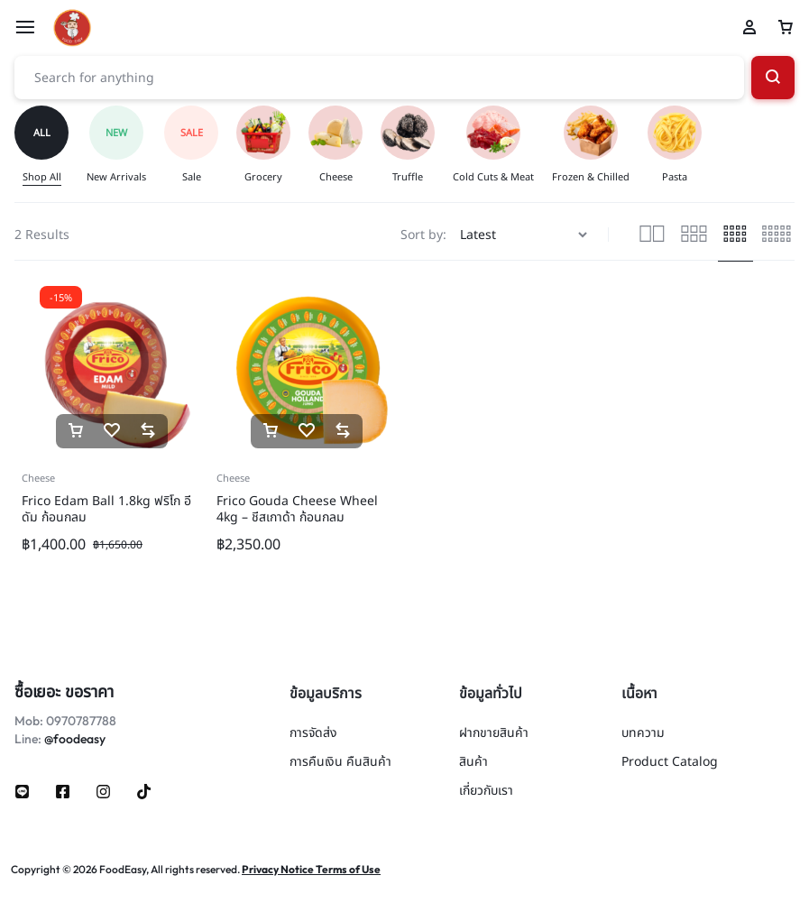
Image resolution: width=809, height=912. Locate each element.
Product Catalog (669, 762)
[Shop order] (525, 235)
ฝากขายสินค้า (494, 734)
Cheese (38, 478)
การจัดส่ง (313, 734)
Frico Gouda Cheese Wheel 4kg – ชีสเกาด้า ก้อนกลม (297, 509)
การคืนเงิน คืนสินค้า (340, 762)
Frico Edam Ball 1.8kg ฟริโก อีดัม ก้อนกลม (106, 509)
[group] (50, 146)
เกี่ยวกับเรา (486, 791)
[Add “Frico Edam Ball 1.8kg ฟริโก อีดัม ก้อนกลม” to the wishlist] (112, 431)
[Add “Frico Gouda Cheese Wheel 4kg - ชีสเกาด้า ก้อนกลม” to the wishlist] (307, 431)
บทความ (643, 734)
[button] (76, 431)
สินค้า (473, 762)
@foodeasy (75, 739)
